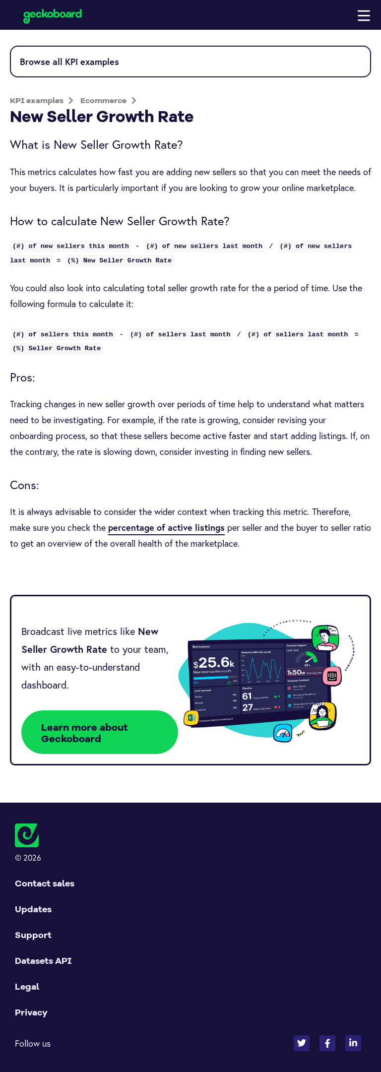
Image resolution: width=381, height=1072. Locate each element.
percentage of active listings (166, 527)
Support (33, 935)
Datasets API (43, 960)
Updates (33, 909)
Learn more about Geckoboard (84, 733)
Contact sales (44, 883)
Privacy (31, 1012)
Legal (27, 986)
